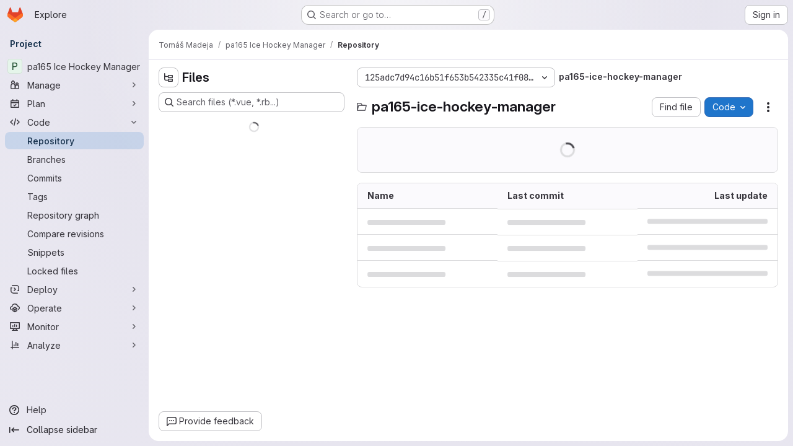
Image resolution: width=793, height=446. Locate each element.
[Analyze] (74, 345)
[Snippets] (74, 252)
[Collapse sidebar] (74, 430)
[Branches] (74, 159)
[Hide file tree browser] (168, 77)
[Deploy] (74, 289)
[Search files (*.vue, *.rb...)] (251, 102)
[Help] (74, 410)
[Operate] (74, 308)
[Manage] (74, 85)
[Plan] (74, 103)
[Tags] (74, 196)
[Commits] (74, 177)
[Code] (74, 122)
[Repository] (74, 140)
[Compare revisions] (74, 233)
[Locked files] (74, 270)
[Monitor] (74, 326)
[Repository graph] (74, 215)
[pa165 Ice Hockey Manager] (74, 66)
